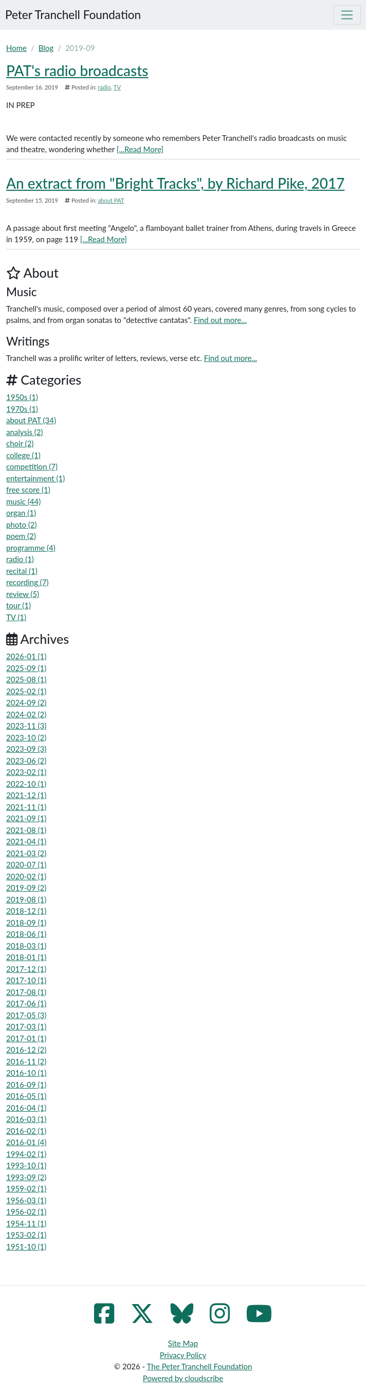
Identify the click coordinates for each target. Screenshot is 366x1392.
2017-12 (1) (26, 968)
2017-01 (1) (26, 1038)
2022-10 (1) (26, 783)
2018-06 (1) (26, 933)
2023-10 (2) (26, 737)
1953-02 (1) (26, 1234)
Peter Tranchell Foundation (73, 15)
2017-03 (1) (26, 1026)
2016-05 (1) (26, 1095)
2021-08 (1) (26, 830)
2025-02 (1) (26, 691)
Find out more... (220, 319)
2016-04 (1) (26, 1107)
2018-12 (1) (26, 910)
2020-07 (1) (26, 864)
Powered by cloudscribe (183, 1378)
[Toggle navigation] (347, 15)
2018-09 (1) (26, 922)
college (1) (23, 455)
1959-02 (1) (26, 1188)
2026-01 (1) (26, 656)
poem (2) (21, 535)
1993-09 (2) (26, 1177)
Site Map (183, 1343)
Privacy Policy (183, 1355)
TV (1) (16, 617)
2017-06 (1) (26, 1003)
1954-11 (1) (26, 1223)
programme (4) (31, 547)
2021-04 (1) (26, 841)
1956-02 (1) (26, 1211)
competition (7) (32, 466)
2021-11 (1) (26, 806)
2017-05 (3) (26, 1015)
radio (104, 87)
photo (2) (21, 524)
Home (16, 47)
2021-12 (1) (26, 795)
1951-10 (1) (26, 1246)
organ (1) (21, 512)
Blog (46, 47)
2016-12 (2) (26, 1049)
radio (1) (20, 559)
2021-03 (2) (26, 853)
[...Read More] (140, 149)
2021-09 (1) (26, 818)
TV (117, 87)
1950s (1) (22, 397)
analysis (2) (24, 432)
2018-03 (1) (26, 945)
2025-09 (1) (26, 668)
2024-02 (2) (26, 714)
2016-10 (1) (26, 1072)
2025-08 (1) (26, 679)
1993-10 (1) (26, 1165)
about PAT (111, 200)
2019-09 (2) (26, 887)
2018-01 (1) (26, 957)
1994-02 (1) (26, 1154)
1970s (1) (22, 408)
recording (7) (27, 582)
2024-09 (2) (26, 702)
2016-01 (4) (26, 1142)
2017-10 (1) (26, 980)
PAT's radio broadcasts (77, 70)
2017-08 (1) (26, 992)
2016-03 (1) (26, 1119)
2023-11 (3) (26, 725)
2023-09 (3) (26, 748)
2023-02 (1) (26, 771)
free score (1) (28, 489)
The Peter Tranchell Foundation (199, 1366)
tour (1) (18, 605)
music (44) (23, 501)
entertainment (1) (35, 478)
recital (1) (22, 570)
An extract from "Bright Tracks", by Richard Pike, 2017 (175, 183)
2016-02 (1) (26, 1130)
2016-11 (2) (26, 1061)
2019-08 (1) (26, 899)
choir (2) (19, 443)
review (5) (22, 594)
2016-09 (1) (26, 1084)
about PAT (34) (31, 420)
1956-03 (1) (26, 1200)
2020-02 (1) (26, 876)
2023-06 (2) (26, 760)
